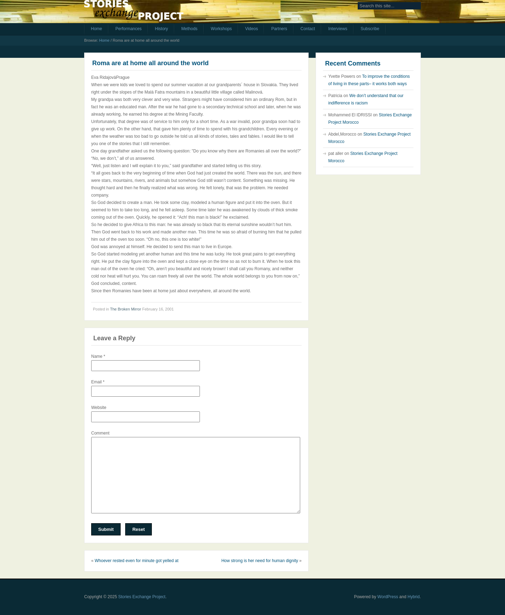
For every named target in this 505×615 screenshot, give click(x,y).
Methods (189, 28)
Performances (128, 28)
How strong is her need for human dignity (259, 560)
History (161, 28)
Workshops (221, 28)
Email (98, 382)
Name (98, 356)
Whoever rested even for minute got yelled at (137, 560)
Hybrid (414, 596)
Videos (251, 28)
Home (96, 28)
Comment (100, 433)
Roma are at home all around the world (150, 63)
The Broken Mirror (125, 309)
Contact (308, 28)
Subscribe (370, 28)
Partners (279, 28)
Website (98, 407)
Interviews (337, 28)
